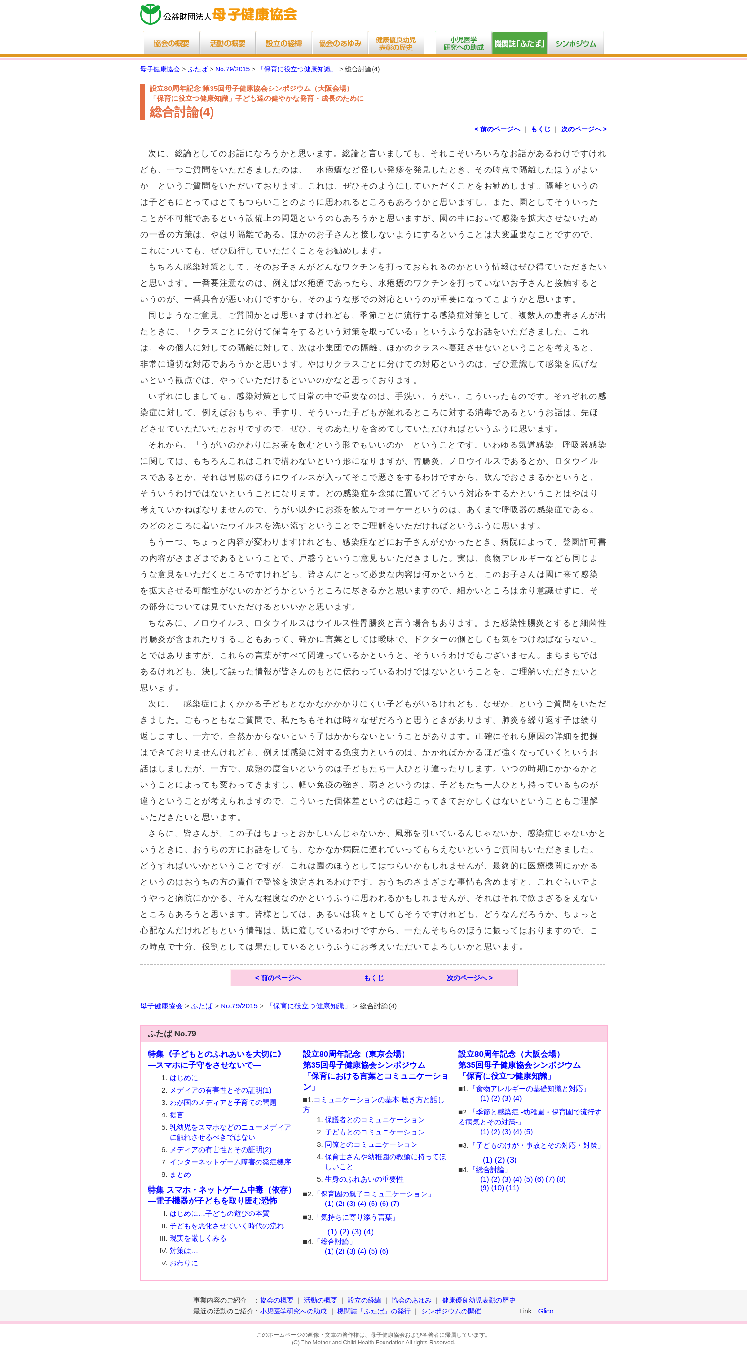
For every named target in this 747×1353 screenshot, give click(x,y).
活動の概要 (320, 1300)
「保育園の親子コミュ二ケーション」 (374, 1194)
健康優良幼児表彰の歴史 (478, 1300)
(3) (351, 1203)
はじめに (184, 1078)
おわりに (184, 1263)
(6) (384, 1203)
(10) (497, 1188)
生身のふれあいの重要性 (364, 1179)
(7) (395, 1203)
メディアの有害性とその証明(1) (221, 1090)
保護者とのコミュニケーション (375, 1119)
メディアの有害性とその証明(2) (221, 1149)
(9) (484, 1188)
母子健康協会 (160, 69)
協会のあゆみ (412, 1300)
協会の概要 (276, 1300)
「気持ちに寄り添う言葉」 (356, 1217)
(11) (512, 1188)
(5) (373, 1203)
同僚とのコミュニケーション (371, 1144)
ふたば (198, 69)
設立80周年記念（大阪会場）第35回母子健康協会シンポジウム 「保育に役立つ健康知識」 (519, 1065)
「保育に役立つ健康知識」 (297, 69)
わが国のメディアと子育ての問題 (223, 1102)
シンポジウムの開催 (451, 1311)
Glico (546, 1311)
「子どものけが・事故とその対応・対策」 (537, 1145)
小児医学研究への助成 (294, 1311)
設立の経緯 (364, 1300)
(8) (561, 1179)
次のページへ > (584, 129)
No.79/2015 (232, 69)
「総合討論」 (334, 1241)
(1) (329, 1203)
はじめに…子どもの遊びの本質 (220, 1213)
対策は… (184, 1250)
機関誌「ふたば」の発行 (374, 1311)
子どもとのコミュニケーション (375, 1132)
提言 (177, 1115)
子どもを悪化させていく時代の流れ (227, 1226)
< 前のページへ (497, 129)
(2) (340, 1203)
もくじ (541, 129)
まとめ (180, 1174)
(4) (362, 1203)
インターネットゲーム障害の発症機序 (230, 1162)
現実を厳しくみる (198, 1238)
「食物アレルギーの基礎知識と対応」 (529, 1088)
